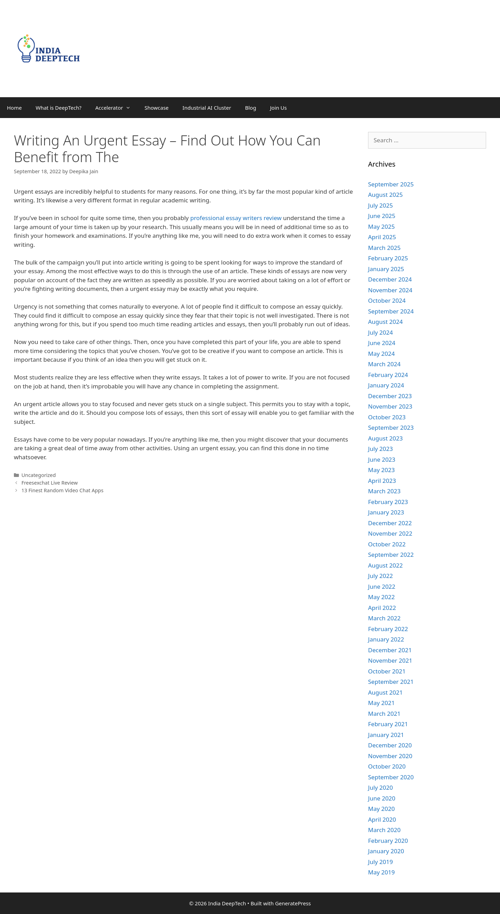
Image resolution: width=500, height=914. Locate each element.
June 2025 (381, 216)
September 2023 (391, 427)
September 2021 (391, 682)
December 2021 (390, 650)
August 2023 (385, 438)
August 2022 (385, 565)
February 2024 (388, 375)
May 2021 (381, 703)
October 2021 (387, 671)
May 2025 (381, 226)
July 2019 (380, 862)
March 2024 (384, 364)
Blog (250, 107)
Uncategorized (39, 475)
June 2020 (381, 798)
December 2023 (390, 396)
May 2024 (381, 354)
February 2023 (388, 502)
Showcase (156, 107)
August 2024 (385, 322)
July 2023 (380, 449)
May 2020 (381, 809)
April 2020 (382, 819)
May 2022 (381, 597)
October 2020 (387, 766)
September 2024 (391, 311)
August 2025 (385, 195)
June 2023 (381, 459)
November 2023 (390, 406)
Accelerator (116, 107)
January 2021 (386, 735)
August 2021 (385, 692)
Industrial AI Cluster (207, 107)
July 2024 (380, 332)
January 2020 (386, 851)
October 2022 (387, 544)
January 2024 (386, 385)
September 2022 (391, 555)
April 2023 (382, 481)
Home (14, 107)
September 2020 (391, 777)
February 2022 (388, 629)
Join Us (278, 107)
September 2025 (391, 184)
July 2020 (380, 787)
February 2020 (388, 841)
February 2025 (388, 258)
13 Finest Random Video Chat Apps (62, 490)
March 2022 (384, 618)
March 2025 (384, 248)
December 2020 (390, 745)
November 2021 (390, 660)
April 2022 (382, 608)
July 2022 (380, 576)
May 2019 (381, 872)
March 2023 (384, 491)
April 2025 (382, 237)
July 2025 (380, 205)
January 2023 (386, 512)
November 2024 (390, 290)
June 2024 (381, 343)
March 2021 (384, 714)
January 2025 (386, 269)
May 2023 (381, 470)
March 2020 (384, 830)
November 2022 (390, 533)
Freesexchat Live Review (50, 482)
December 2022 (390, 523)
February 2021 (388, 724)
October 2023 (387, 417)
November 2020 (390, 756)
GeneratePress (293, 903)
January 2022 (386, 639)
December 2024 (390, 279)
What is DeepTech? (59, 107)
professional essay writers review (236, 218)
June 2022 (381, 586)
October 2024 (387, 300)
